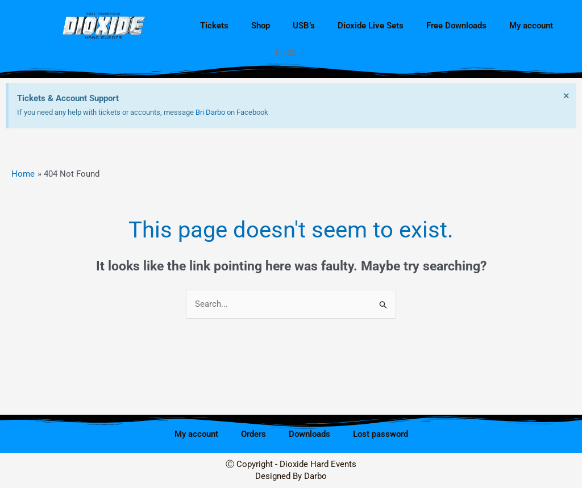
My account (531, 25)
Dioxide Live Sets (371, 25)
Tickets (214, 25)
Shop (260, 25)
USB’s (304, 25)
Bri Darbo (210, 112)
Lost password (380, 434)
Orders (253, 434)
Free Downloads (456, 25)
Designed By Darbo (291, 476)
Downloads (309, 434)
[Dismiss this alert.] (566, 96)
